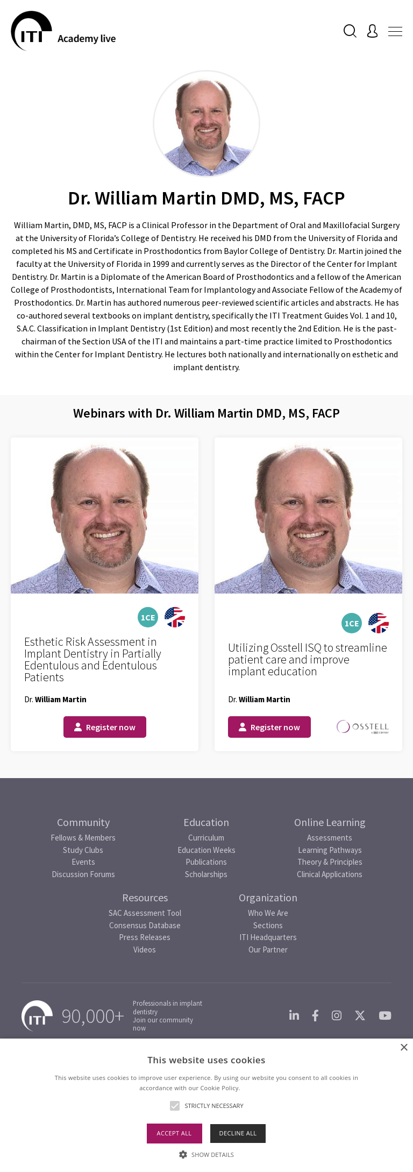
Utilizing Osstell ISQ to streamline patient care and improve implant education (307, 659)
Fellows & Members (83, 837)
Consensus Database (145, 925)
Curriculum (206, 837)
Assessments (329, 837)
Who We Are (268, 913)
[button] (206, 1154)
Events (83, 862)
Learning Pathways (330, 850)
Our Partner (268, 949)
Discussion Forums (83, 874)
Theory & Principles (329, 862)
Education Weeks (206, 850)
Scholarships (206, 874)
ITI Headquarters (268, 937)
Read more (258, 1088)
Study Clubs (83, 850)
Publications (206, 862)
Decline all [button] (238, 1133)
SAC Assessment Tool (145, 913)
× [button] (404, 1048)
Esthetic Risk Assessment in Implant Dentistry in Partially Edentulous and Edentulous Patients (92, 659)
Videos (144, 949)
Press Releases (144, 937)
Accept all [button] (174, 1133)
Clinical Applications (329, 874)
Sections (268, 925)
